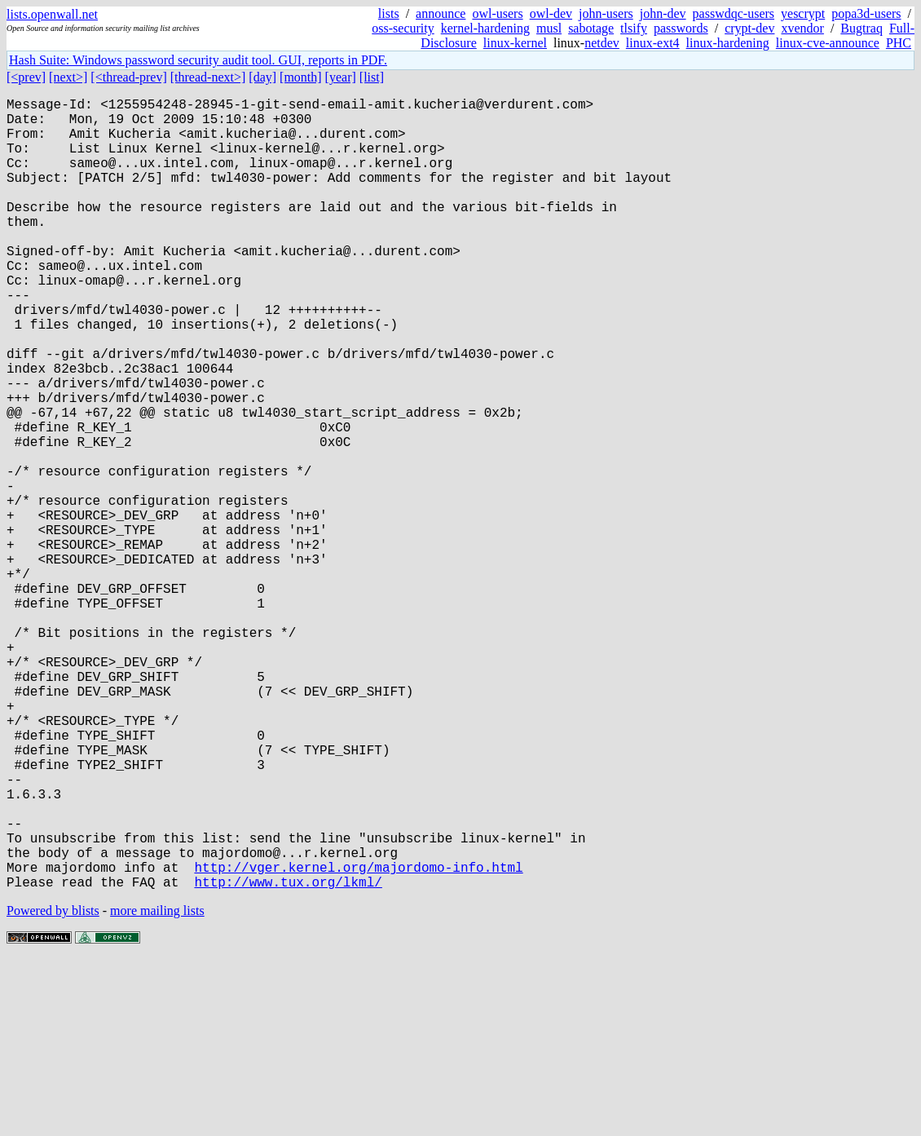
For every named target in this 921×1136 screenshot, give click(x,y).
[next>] (68, 77)
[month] (301, 77)
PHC (898, 43)
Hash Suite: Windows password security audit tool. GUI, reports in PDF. (198, 60)
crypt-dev (749, 28)
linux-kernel (515, 43)
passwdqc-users (733, 13)
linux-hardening (727, 43)
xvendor (802, 28)
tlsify (633, 28)
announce (440, 13)
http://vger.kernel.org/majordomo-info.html (358, 1040)
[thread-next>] (208, 77)
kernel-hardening (485, 28)
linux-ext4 (653, 43)
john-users (606, 13)
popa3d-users (866, 13)
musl (549, 28)
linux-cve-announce (827, 43)
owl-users (497, 13)
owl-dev (551, 13)
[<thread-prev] (128, 77)
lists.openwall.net (52, 14)
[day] (262, 77)
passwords (681, 28)
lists (388, 13)
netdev (601, 43)
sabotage (591, 28)
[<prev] (26, 77)
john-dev (663, 13)
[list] (371, 77)
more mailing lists (157, 1087)
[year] (340, 77)
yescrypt (803, 13)
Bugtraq (861, 28)
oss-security (403, 28)
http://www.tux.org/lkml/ (287, 1058)
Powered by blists (53, 1087)
